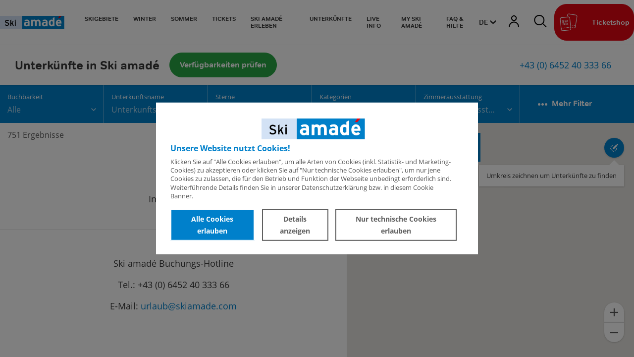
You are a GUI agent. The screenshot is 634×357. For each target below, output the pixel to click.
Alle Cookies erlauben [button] (212, 225)
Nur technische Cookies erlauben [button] (396, 225)
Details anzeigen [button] (295, 225)
